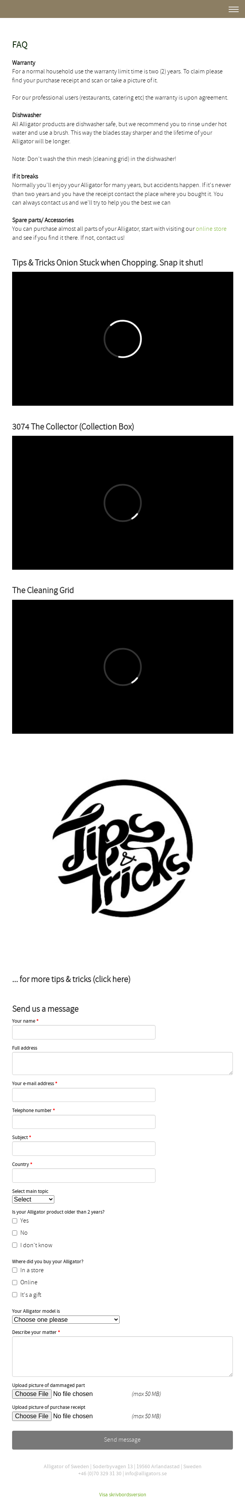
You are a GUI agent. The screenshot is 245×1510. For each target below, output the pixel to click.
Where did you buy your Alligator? (48, 1262)
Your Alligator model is (36, 1311)
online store (211, 229)
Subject (21, 1138)
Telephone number (33, 1111)
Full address (24, 1048)
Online (25, 1282)
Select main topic (30, 1191)
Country (22, 1165)
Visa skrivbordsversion (122, 1495)
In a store (28, 1270)
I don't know (32, 1245)
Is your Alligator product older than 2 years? (58, 1212)
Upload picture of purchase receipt (48, 1407)
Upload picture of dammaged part (48, 1386)
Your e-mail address (34, 1084)
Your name (25, 1021)
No (20, 1233)
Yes (20, 1221)
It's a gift (26, 1295)
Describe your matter (36, 1333)
